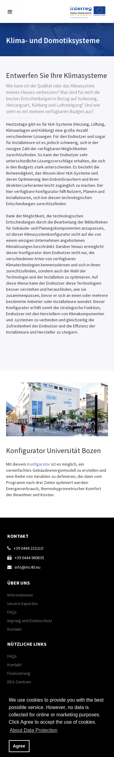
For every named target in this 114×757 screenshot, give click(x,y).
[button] (10, 11)
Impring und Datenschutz (29, 620)
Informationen (20, 595)
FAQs (12, 612)
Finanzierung (18, 673)
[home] (89, 10)
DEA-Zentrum (19, 682)
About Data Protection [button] (33, 730)
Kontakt (14, 629)
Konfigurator (39, 464)
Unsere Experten (22, 603)
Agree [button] (19, 746)
